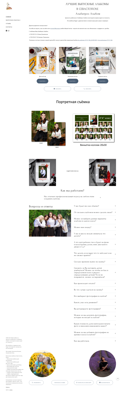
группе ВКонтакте (55, 28)
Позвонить (36, 382)
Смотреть (43, 81)
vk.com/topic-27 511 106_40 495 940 (87, 40)
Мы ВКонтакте (104, 382)
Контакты (9, 27)
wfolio (11, 389)
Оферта (8, 387)
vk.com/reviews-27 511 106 (105, 40)
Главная (8, 16)
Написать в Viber (59, 382)
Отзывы (8, 23)
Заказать (57, 88)
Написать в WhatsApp (83, 382)
